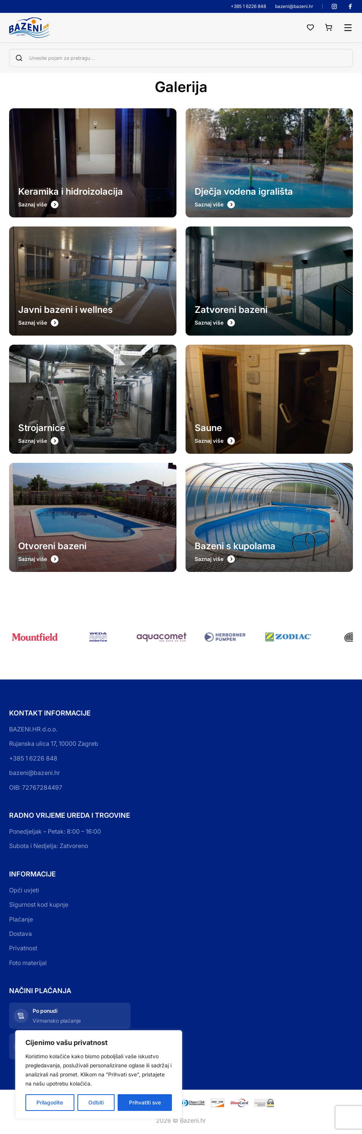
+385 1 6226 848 (248, 6)
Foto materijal (28, 963)
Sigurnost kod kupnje (38, 904)
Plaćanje (21, 919)
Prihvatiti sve (145, 1102)
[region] (98, 1074)
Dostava (20, 933)
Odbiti (96, 1102)
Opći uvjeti (24, 890)
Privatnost (23, 948)
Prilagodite (49, 1102)
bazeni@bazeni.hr (294, 6)
